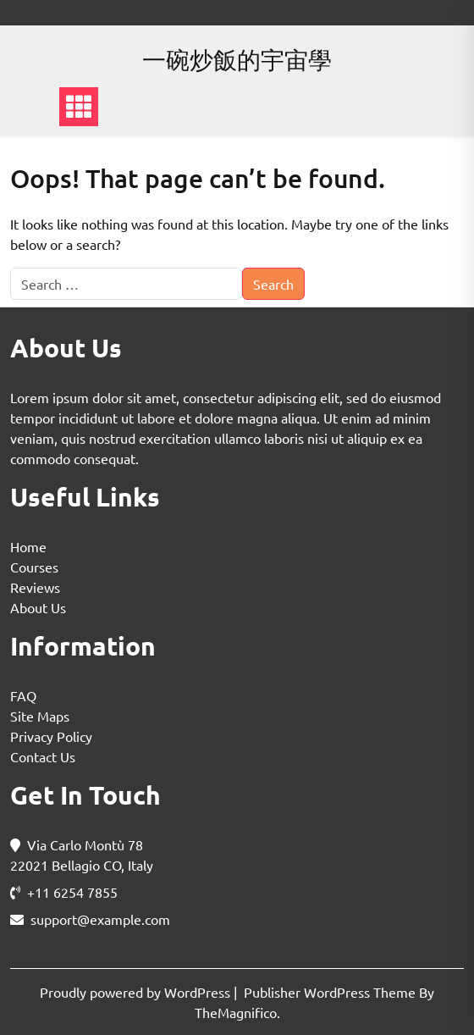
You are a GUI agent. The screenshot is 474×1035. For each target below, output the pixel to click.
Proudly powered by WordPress (137, 991)
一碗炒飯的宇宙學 (237, 60)
